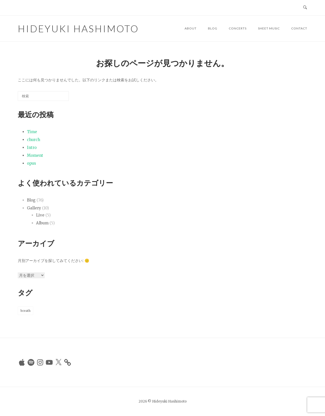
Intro (32, 147)
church (33, 139)
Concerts (238, 28)
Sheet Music (269, 28)
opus (31, 163)
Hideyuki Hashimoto (78, 28)
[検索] (57, 98)
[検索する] (43, 96)
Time (32, 131)
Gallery (34, 208)
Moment (35, 155)
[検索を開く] (305, 7)
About (191, 28)
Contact (299, 28)
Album (42, 223)
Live (40, 215)
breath (25, 311)
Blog (212, 28)
